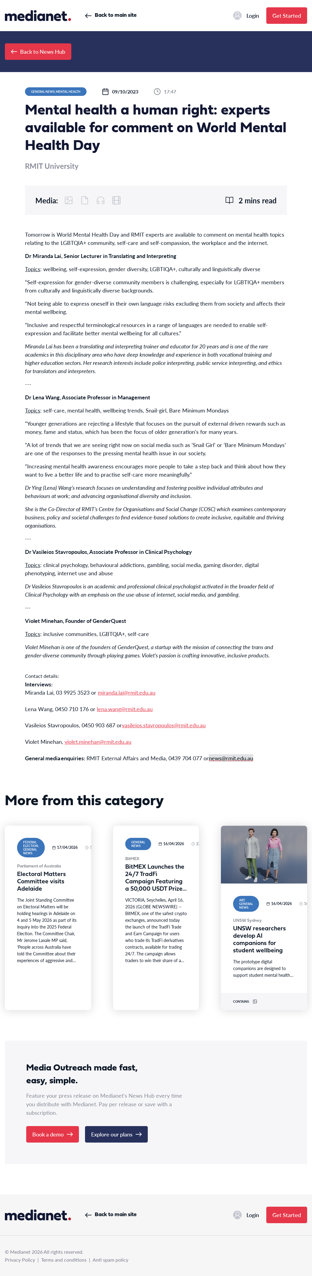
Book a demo (52, 1134)
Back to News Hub (38, 51)
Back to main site (110, 15)
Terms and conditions (64, 1259)
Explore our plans (116, 1134)
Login (246, 15)
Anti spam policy (110, 1259)
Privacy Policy (20, 1259)
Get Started (286, 15)
